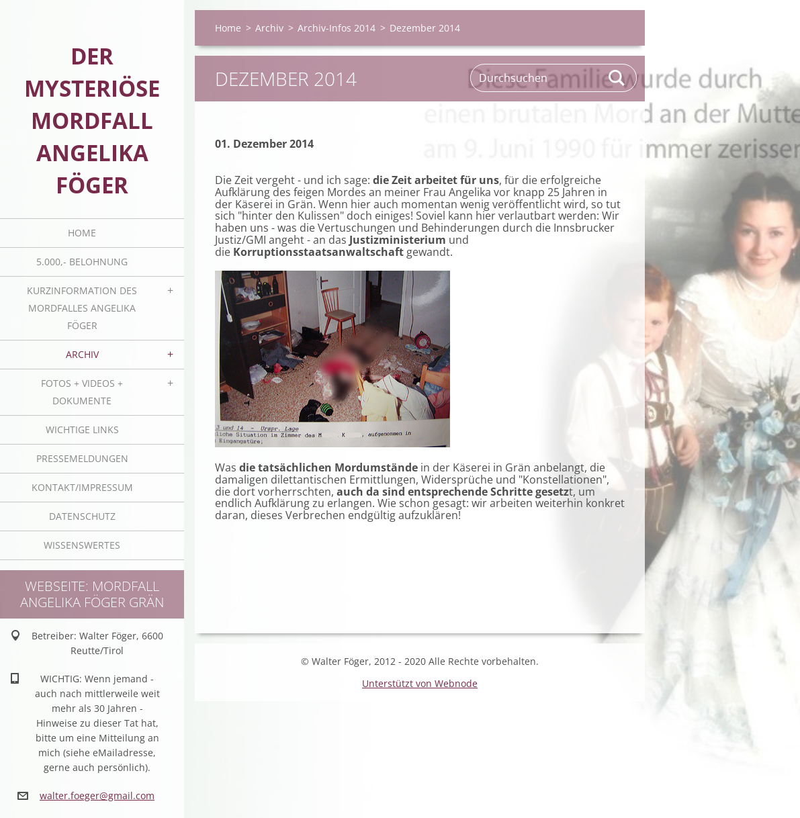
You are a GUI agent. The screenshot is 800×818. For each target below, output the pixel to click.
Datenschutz (82, 516)
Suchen (617, 78)
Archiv (82, 354)
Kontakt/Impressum (82, 487)
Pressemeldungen (82, 458)
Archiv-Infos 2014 (336, 27)
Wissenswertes (82, 545)
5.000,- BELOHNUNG (82, 261)
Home (82, 232)
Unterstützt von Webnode (420, 683)
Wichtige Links (82, 429)
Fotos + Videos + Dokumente (82, 392)
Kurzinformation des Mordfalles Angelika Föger (82, 308)
